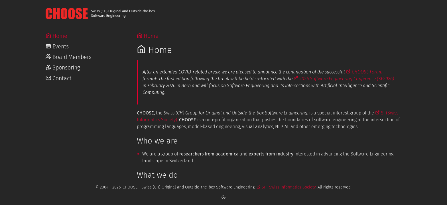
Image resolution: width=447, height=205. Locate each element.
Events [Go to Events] (57, 46)
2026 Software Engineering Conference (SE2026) (344, 78)
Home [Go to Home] (57, 36)
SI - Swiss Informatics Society (286, 187)
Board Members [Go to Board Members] (69, 57)
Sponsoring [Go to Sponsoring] (63, 67)
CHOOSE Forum (364, 72)
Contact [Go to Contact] (59, 78)
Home (148, 36)
